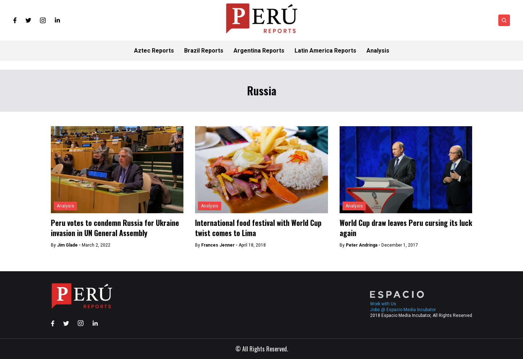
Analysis (65, 206)
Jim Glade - (69, 245)
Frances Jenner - (220, 245)
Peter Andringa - (363, 245)
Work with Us (383, 303)
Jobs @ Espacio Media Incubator (403, 309)
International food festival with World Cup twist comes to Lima (258, 227)
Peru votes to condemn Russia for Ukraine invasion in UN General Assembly (115, 227)
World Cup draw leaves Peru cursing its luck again (406, 227)
